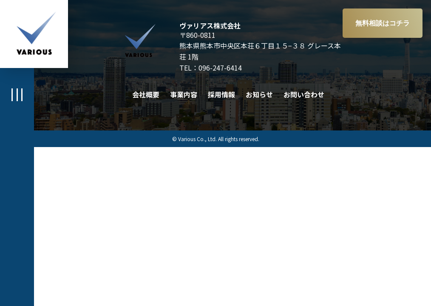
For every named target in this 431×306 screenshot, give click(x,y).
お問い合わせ (304, 94)
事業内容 (183, 94)
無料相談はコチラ (382, 23)
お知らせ (259, 94)
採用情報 (221, 94)
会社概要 (145, 94)
